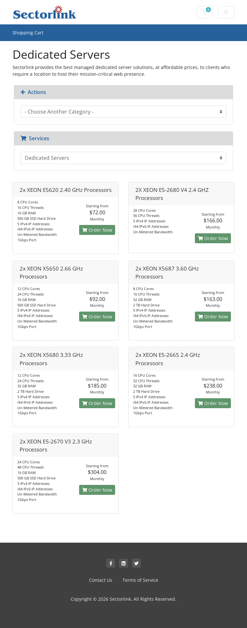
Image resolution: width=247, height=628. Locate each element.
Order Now (97, 230)
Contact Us (100, 580)
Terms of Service (140, 580)
